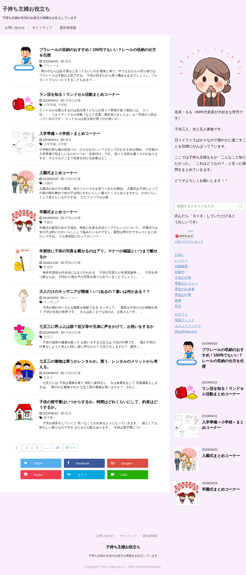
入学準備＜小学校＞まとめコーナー (69, 134)
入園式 (48, 183)
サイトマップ (42, 28)
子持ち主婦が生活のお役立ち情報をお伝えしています (123, 555)
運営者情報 (68, 28)
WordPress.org (186, 331)
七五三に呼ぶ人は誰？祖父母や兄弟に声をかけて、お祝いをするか (96, 327)
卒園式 (48, 222)
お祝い (180, 255)
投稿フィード (185, 320)
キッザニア (51, 302)
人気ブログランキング (189, 241)
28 (57, 447)
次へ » (70, 447)
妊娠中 (180, 272)
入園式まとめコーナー (58, 173)
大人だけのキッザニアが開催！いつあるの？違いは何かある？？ (94, 292)
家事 (178, 300)
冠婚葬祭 (181, 266)
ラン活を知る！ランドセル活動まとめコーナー (79, 94)
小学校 (62, 105)
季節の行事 (73, 263)
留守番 (48, 417)
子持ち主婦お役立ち (26, 9)
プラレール (51, 65)
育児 (68, 61)
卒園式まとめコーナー (58, 212)
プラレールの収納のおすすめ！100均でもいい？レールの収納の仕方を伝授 (223, 358)
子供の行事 (73, 100)
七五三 (48, 337)
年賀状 (48, 267)
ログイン (181, 314)
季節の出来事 (185, 289)
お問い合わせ (15, 28)
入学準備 (50, 105)
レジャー (71, 298)
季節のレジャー (186, 283)
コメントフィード (188, 326)
